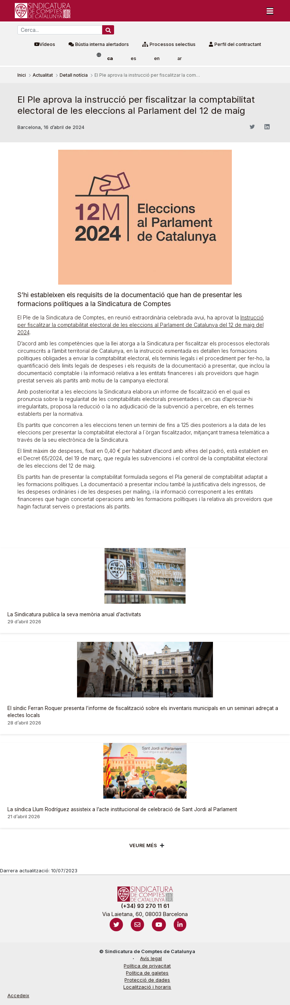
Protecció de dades (147, 980)
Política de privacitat (147, 966)
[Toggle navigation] (270, 11)
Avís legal (151, 958)
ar (179, 58)
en (157, 58)
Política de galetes (147, 973)
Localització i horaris (147, 987)
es (133, 58)
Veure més (143, 845)
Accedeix (18, 995)
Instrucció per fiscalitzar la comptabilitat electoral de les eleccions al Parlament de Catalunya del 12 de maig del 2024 (140, 324)
